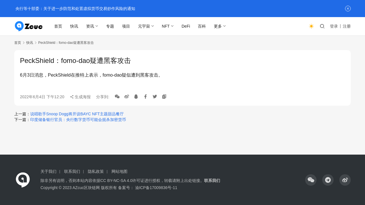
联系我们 (72, 171)
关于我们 (48, 171)
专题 (110, 26)
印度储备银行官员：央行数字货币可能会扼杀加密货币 (78, 119)
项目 (126, 26)
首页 (58, 26)
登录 (334, 26)
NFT (166, 26)
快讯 (74, 26)
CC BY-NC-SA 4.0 (116, 180)
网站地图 (119, 171)
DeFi (186, 26)
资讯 (90, 26)
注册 (347, 26)
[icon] (311, 180)
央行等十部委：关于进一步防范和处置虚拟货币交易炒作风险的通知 (74, 8)
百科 (202, 26)
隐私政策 (96, 171)
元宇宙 (144, 26)
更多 (218, 26)
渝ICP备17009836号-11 (156, 187)
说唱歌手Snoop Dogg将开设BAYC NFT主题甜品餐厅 (77, 114)
